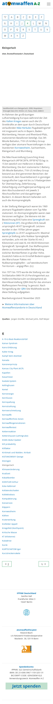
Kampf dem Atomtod (11, 356)
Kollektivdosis (8, 494)
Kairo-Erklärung (9, 347)
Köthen (5, 515)
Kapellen (6, 372)
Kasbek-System (9, 381)
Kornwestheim (22, 147)
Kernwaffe (7, 414)
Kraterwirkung (8, 519)
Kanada (5, 360)
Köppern (6, 507)
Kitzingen (6, 461)
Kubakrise (6, 540)
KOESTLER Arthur (10, 482)
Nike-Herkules (24, 127)
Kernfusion (7, 398)
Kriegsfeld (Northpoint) (13, 528)
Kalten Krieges (13, 121)
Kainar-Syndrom (9, 343)
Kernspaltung (8, 402)
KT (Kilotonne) (8, 536)
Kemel (5, 389)
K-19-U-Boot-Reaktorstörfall (15, 339)
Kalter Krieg (7, 351)
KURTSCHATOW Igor (11, 549)
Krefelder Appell (9, 524)
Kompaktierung (9, 498)
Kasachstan (7, 377)
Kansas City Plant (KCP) (12, 368)
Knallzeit (6, 473)
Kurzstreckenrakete (11, 553)
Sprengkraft (38, 219)
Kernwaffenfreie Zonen (13, 419)
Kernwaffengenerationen (13, 423)
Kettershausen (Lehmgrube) (15, 435)
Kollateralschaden (10, 490)
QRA (23, 288)
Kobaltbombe (8, 477)
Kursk (4, 545)
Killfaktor (6, 448)
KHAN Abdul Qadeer (11, 440)
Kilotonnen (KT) (12, 222)
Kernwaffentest (9, 427)
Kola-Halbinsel (9, 486)
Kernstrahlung (9, 406)
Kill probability (9, 444)
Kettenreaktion (9, 431)
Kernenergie (8, 393)
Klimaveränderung (11, 469)
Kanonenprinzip (9, 364)
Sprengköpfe (8, 232)
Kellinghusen (8, 385)
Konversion (7, 503)
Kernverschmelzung (11, 410)
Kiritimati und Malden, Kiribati (16, 452)
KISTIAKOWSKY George (12, 456)
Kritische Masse (9, 532)
